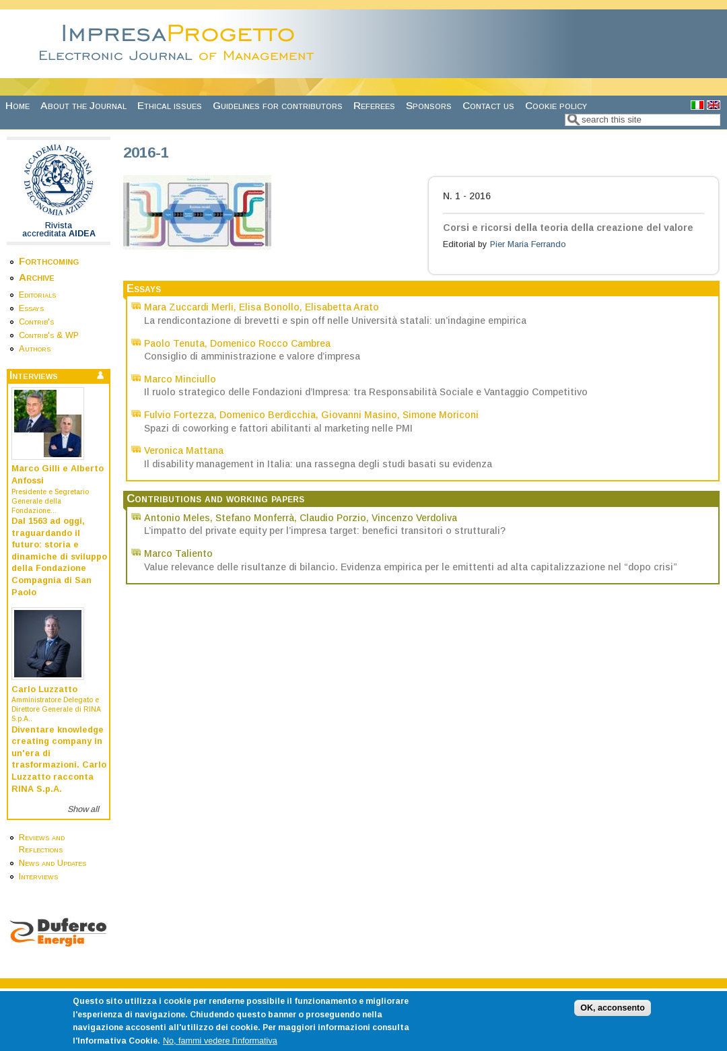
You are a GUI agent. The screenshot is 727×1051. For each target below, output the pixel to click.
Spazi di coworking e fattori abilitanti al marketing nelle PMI (278, 428)
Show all (83, 809)
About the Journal (83, 105)
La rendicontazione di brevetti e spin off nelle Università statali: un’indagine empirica (335, 320)
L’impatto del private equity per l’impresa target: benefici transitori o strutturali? (325, 530)
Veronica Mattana (183, 450)
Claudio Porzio (333, 517)
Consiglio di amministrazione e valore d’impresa (252, 356)
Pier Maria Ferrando (528, 244)
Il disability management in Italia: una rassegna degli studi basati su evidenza (318, 464)
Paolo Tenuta (174, 343)
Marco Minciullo (180, 379)
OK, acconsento (612, 1014)
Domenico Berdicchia (267, 414)
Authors (34, 348)
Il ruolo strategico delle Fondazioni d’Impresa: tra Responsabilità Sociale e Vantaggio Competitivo (366, 391)
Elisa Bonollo (269, 307)
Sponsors (429, 105)
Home (17, 105)
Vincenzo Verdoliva (414, 517)
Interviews (38, 876)
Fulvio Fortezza (179, 414)
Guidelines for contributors (278, 105)
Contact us (488, 105)
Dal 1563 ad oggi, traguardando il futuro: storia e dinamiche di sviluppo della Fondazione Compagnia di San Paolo (59, 556)
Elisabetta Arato (342, 307)
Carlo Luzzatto (44, 689)
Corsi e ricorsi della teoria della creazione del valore (568, 227)
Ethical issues (169, 105)
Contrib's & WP (49, 335)
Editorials (37, 295)
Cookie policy (556, 105)
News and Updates (52, 863)
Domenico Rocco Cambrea (270, 343)
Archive (37, 277)
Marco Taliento (178, 553)
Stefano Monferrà (254, 517)
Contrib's (36, 322)
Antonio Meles (177, 517)
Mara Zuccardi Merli (189, 307)
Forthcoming (49, 261)
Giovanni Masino (359, 414)
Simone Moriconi (441, 414)
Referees (374, 105)
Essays (31, 308)
